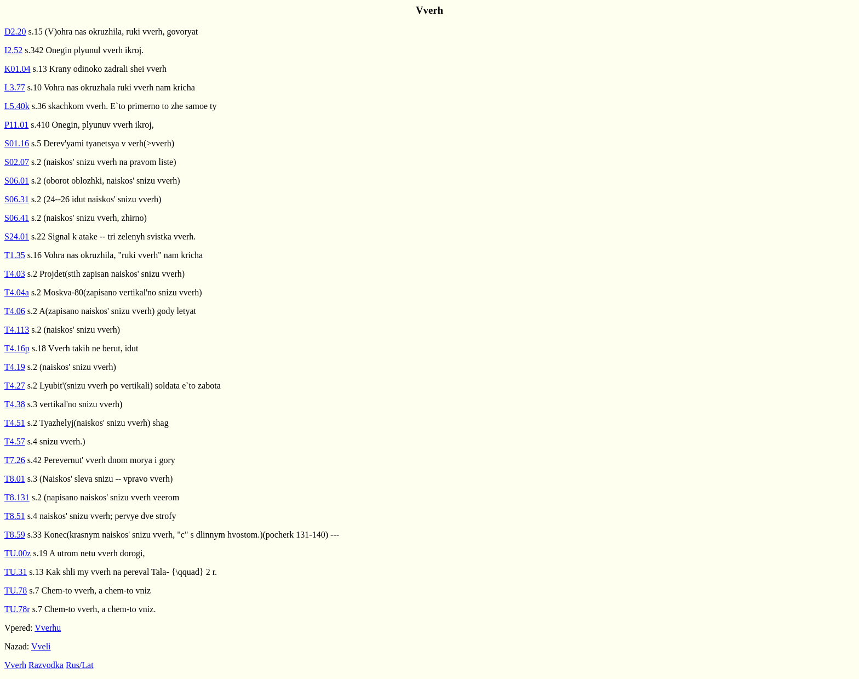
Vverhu (48, 627)
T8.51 (14, 516)
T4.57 (14, 441)
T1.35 (14, 255)
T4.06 (14, 311)
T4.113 (16, 329)
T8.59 (14, 534)
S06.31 (16, 199)
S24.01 (16, 236)
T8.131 (17, 497)
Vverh (15, 665)
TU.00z (17, 553)
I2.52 (13, 50)
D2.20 (15, 31)
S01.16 (16, 143)
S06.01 (16, 180)
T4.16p (17, 348)
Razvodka (46, 665)
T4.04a (16, 292)
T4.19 (14, 367)
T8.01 (14, 478)
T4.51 (14, 422)
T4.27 (14, 385)
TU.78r (17, 609)
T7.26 (14, 460)
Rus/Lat (80, 665)
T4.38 (14, 404)
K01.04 (17, 68)
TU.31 (15, 572)
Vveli (41, 646)
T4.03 (14, 273)
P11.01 (16, 124)
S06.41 (16, 217)
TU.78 (15, 590)
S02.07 (16, 162)
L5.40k (17, 106)
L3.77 (14, 87)
